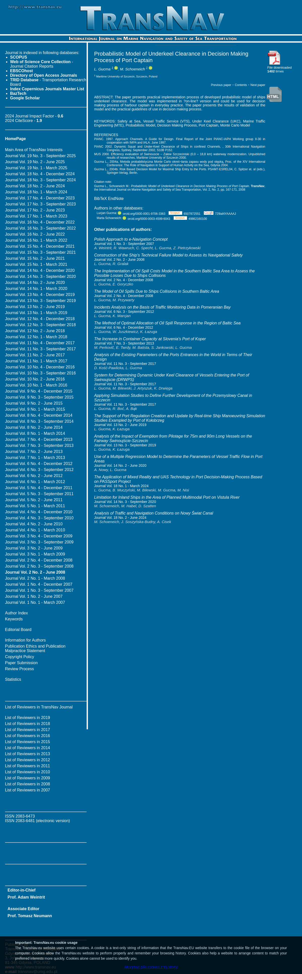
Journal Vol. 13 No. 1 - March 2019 (36, 313)
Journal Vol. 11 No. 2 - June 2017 (35, 355)
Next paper (257, 85)
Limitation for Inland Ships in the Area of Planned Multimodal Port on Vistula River (167, 497)
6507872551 (184, 214)
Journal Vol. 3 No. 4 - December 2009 (38, 536)
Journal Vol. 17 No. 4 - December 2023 (40, 198)
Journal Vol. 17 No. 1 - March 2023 (36, 216)
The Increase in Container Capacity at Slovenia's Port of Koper (150, 339)
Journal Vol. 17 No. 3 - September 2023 (40, 204)
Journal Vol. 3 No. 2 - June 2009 (34, 548)
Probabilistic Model (140, 125)
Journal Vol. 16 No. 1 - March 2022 (36, 240)
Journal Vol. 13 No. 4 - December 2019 (40, 294)
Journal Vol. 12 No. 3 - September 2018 (40, 325)
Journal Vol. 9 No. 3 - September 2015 (39, 397)
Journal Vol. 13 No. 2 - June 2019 (35, 307)
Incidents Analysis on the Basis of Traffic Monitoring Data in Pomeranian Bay (162, 307)
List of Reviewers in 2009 (27, 778)
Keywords (14, 619)
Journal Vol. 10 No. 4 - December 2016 (40, 367)
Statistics (13, 679)
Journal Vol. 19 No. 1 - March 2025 (36, 168)
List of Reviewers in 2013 (27, 754)
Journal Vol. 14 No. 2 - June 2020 (35, 282)
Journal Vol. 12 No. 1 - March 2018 (36, 337)
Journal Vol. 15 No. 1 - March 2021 (36, 264)
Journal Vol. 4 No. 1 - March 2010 (35, 530)
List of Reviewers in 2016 (27, 736)
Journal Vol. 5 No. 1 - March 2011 (35, 506)
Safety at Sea (129, 121)
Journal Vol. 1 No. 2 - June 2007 (34, 596)
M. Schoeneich (132, 69)
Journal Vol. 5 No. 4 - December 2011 (38, 488)
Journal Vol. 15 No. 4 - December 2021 (40, 246)
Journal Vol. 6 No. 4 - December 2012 (38, 463)
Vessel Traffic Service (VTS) (166, 121)
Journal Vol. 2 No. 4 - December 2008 (38, 560)
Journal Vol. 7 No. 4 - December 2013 (38, 439)
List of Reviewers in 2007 (27, 790)
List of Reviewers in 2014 (27, 748)
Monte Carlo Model (235, 125)
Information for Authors (25, 640)
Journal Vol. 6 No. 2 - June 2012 (34, 476)
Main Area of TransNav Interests (34, 150)
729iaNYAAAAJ (220, 214)
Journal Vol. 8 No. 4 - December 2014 (38, 415)
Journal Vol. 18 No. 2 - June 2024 (35, 186)
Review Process (19, 669)
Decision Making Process (177, 125)
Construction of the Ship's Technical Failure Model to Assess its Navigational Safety (168, 255)
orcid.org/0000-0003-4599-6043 (146, 219)
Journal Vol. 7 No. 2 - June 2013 (34, 451)
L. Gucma (102, 69)
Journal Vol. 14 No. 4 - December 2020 (40, 270)
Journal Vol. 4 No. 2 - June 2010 (34, 524)
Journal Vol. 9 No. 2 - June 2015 (34, 403)
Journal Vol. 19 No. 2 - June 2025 (35, 162)
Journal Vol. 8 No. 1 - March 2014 (35, 433)
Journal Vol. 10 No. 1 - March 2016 (36, 385)
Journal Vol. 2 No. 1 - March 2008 (35, 578)
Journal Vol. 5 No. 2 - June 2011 (34, 500)
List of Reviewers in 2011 (27, 766)
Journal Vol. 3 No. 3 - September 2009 (39, 542)
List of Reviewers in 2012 (27, 760)
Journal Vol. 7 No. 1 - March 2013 (35, 457)
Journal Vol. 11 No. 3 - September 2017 (40, 349)
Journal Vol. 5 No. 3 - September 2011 (39, 494)
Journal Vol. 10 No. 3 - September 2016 (40, 373)
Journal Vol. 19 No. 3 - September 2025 (40, 156)
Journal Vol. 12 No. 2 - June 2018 (35, 331)
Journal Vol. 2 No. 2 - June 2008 (119, 260)
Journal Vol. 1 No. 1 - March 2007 (35, 602)
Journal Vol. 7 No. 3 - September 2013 (39, 445)
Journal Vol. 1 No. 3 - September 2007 (39, 590)
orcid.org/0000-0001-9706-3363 (141, 214)
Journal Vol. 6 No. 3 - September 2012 (39, 470)
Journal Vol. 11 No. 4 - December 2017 (40, 343)
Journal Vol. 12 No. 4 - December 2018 (40, 319)
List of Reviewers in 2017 (27, 730)
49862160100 (190, 219)
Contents (241, 85)
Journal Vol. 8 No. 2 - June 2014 (34, 427)
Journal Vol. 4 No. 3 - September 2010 (39, 518)
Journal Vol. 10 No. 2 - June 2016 (35, 379)
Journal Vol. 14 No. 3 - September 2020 (40, 276)
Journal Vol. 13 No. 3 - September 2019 (40, 301)
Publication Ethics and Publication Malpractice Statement (35, 648)
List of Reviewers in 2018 (27, 724)
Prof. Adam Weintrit (26, 897)
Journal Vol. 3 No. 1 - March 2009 (35, 554)
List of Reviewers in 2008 (27, 784)
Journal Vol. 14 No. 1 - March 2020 (36, 288)
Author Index (16, 613)
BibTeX (100, 198)
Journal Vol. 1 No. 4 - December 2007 (38, 584)
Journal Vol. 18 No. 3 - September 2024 (40, 180)
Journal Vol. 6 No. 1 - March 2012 (35, 482)
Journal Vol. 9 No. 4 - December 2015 (38, 391)
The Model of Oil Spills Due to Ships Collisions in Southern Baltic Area (156, 291)
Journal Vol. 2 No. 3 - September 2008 (39, 566)
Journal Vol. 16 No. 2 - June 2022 (35, 234)
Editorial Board (18, 629)
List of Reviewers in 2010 (27, 772)
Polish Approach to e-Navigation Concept (131, 239)
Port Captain (208, 125)
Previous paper (221, 85)
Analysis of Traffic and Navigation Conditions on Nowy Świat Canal (153, 513)
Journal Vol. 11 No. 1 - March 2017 (36, 361)
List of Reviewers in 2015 (27, 742)
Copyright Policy (19, 657)
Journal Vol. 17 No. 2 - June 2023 (35, 210)
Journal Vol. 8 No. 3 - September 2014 (39, 421)
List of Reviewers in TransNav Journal (39, 707)
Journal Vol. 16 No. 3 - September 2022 (40, 228)
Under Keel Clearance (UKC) (216, 121)
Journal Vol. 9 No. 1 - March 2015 (35, 409)
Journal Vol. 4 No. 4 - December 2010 (38, 512)
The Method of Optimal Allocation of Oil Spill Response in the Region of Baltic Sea (167, 323)
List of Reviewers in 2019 (27, 717)
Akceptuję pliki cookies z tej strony (151, 967)
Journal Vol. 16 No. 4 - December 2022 (40, 222)
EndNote (116, 198)
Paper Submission (21, 663)
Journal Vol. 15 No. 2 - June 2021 (35, 258)
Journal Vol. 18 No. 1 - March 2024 (36, 192)
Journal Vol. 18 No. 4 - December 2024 (40, 174)
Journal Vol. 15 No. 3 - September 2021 (40, 252)
